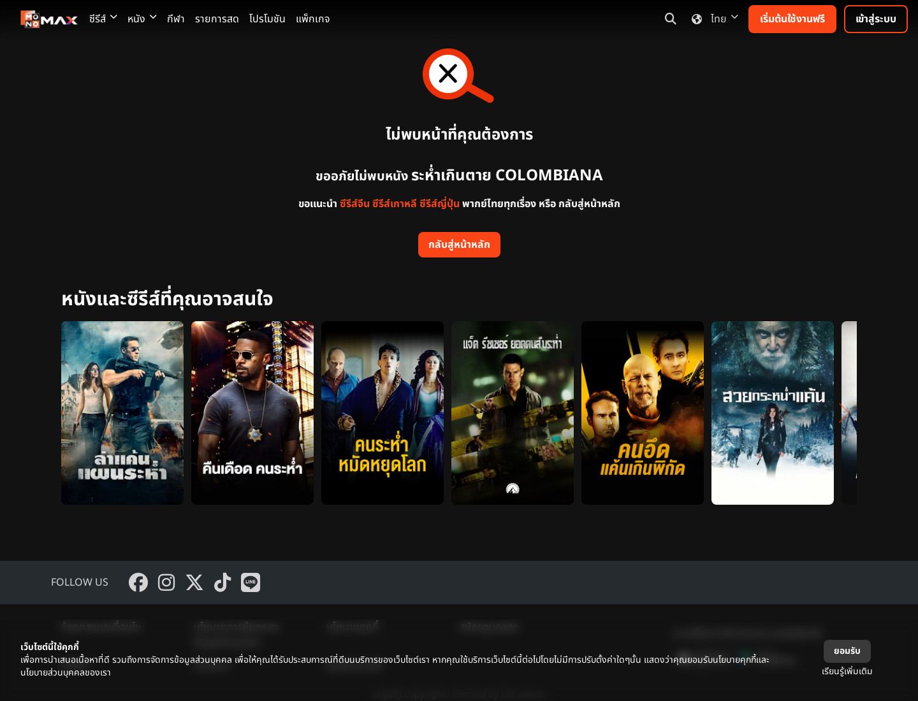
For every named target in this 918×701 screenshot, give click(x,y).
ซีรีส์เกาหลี (394, 204)
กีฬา (176, 19)
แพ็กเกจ (313, 19)
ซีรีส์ (103, 19)
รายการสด (217, 19)
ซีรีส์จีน (355, 204)
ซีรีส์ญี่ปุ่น (439, 204)
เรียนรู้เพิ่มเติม (847, 671)
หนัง (142, 19)
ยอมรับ (847, 651)
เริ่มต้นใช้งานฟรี (792, 19)
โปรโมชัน (267, 19)
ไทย (712, 19)
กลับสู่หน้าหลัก (459, 244)
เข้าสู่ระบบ (876, 19)
